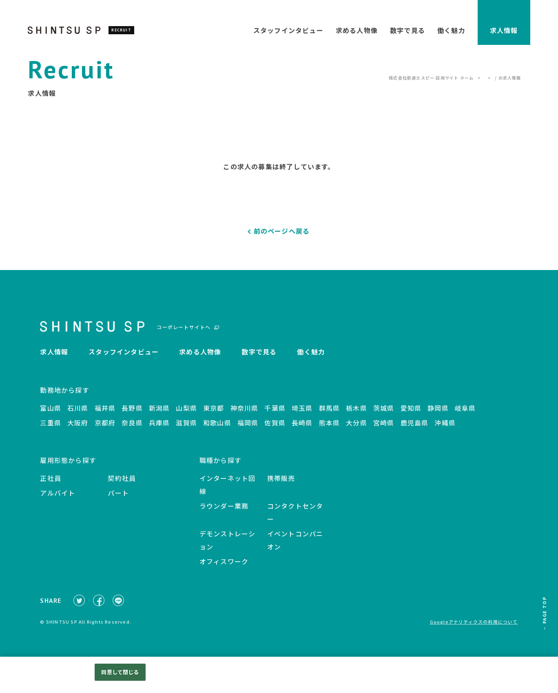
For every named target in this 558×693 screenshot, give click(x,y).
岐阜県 (465, 413)
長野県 (132, 413)
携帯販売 (281, 483)
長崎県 (302, 428)
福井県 (105, 413)
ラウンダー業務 (223, 511)
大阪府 (78, 428)
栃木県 (356, 413)
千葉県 (275, 413)
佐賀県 (275, 428)
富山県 (50, 413)
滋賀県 (186, 428)
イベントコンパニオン (295, 545)
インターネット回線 (227, 489)
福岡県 (248, 428)
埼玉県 (302, 413)
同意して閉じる (120, 672)
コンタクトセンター (295, 517)
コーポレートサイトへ (183, 330)
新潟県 (159, 413)
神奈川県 (244, 413)
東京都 (213, 413)
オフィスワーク (223, 566)
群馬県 (329, 413)
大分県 (356, 428)
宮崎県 (383, 428)
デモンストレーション (227, 545)
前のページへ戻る (282, 231)
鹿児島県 (415, 428)
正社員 (50, 483)
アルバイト (57, 498)
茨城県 (383, 413)
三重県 (50, 428)
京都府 (105, 428)
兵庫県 (159, 428)
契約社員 (122, 483)
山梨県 (186, 413)
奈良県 (132, 428)
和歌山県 (217, 428)
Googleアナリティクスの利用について (474, 630)
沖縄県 (445, 428)
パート (118, 498)
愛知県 (411, 413)
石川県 (78, 413)
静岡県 (438, 413)
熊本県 (329, 428)
